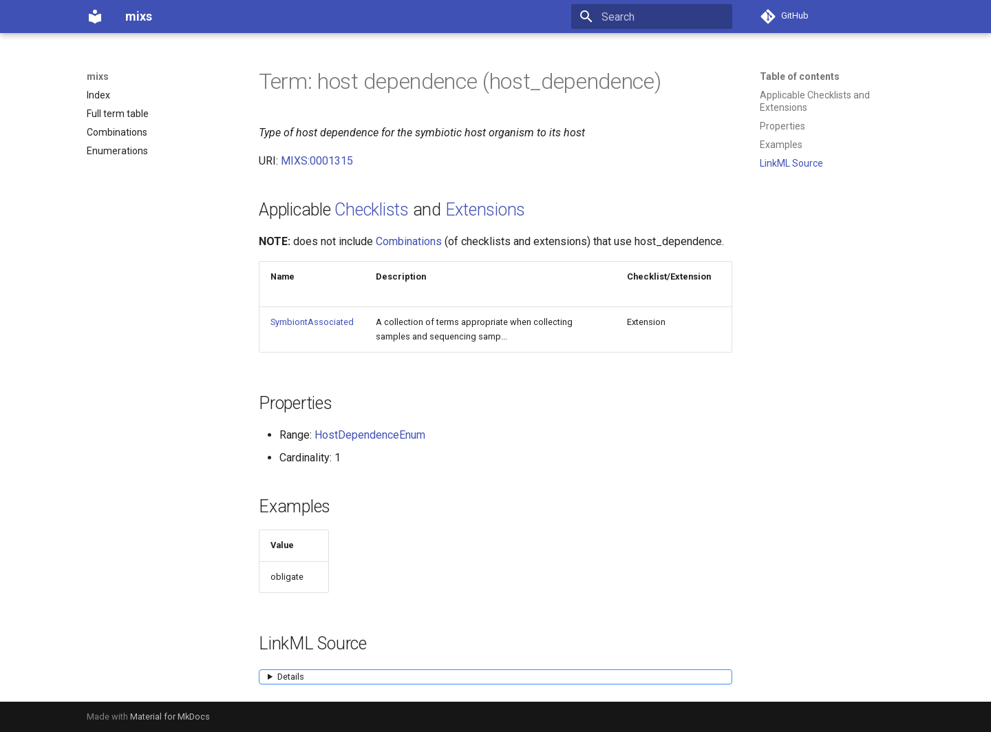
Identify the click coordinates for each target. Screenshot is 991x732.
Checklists (371, 210)
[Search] (651, 16)
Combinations (409, 241)
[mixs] (95, 16)
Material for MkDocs (170, 716)
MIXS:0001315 (317, 160)
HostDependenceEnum (370, 434)
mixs (98, 76)
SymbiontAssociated (312, 322)
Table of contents (800, 76)
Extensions (485, 210)
